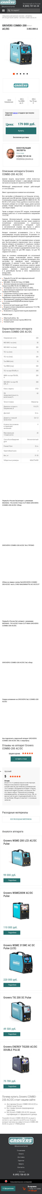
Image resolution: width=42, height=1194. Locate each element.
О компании (21, 1150)
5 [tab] (28, 74)
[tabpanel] (21, 54)
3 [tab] (21, 74)
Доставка (21, 1157)
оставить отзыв (21, 759)
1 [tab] (14, 74)
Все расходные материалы (21, 819)
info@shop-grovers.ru (24, 159)
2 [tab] (18, 74)
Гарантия (21, 1161)
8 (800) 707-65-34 (31, 6)
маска (15, 113)
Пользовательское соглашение (21, 1182)
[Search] (23, 10)
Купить (21, 131)
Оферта (21, 1164)
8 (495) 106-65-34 (21, 1174)
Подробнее (12, 880)
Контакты (21, 1167)
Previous (1, 54)
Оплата (21, 1154)
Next (41, 54)
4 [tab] (24, 74)
